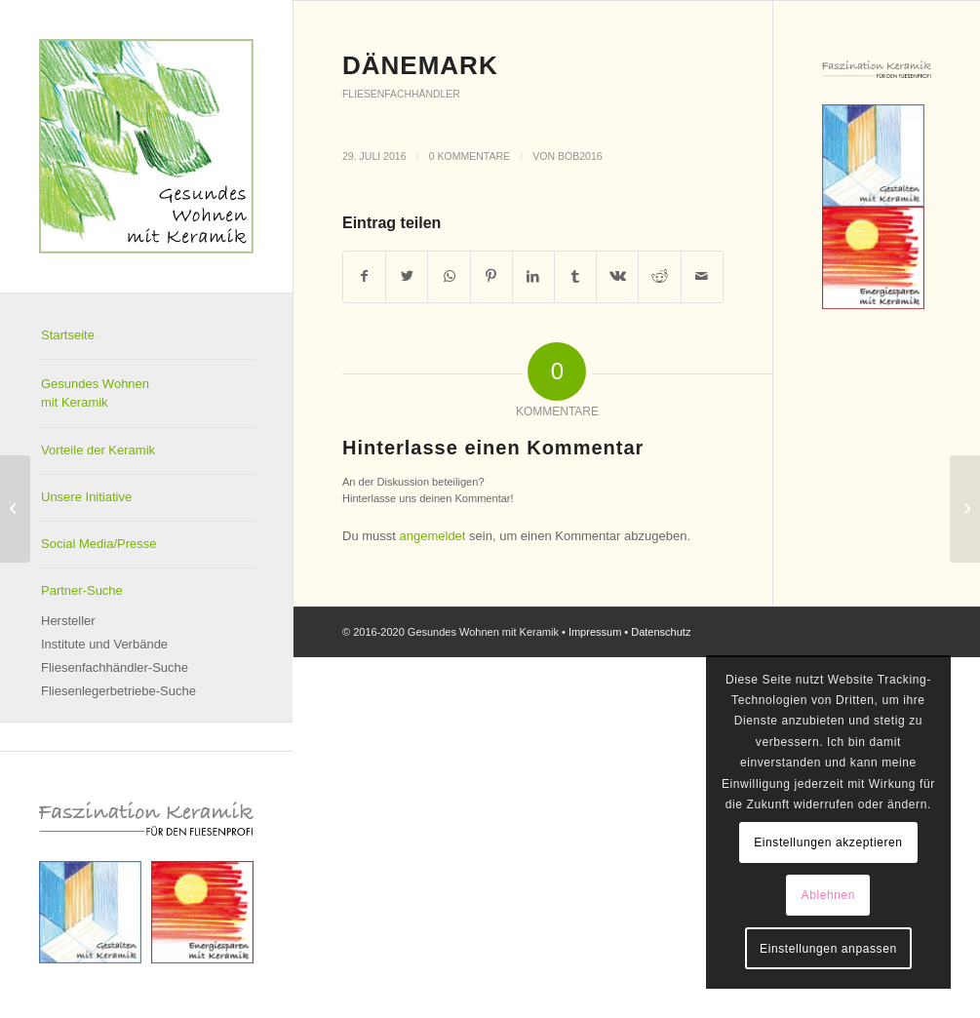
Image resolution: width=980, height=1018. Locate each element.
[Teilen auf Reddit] (659, 276)
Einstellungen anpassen (828, 949)
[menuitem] (146, 336)
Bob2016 (580, 156)
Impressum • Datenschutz (629, 632)
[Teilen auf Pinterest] (491, 276)
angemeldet (433, 536)
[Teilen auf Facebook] (364, 276)
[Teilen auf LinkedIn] (533, 276)
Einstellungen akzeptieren (828, 842)
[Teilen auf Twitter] (406, 276)
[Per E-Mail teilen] (702, 276)
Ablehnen (829, 895)
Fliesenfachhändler (401, 94)
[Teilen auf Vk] (617, 276)
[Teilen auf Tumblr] (575, 276)
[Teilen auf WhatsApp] (448, 276)
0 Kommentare (469, 156)
